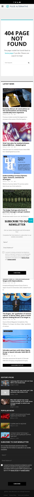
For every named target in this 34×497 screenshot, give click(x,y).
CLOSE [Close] (30, 220)
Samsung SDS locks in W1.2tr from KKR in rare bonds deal (21, 381)
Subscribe (17, 484)
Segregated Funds (8, 331)
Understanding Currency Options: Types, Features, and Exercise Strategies (15, 177)
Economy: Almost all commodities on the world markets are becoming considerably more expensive (16, 111)
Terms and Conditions (23, 495)
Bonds (5, 124)
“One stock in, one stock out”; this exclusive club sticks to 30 (21, 391)
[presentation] (14, 476)
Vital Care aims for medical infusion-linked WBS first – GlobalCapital (16, 144)
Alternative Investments (9, 89)
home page (9, 53)
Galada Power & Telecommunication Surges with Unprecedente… (16, 280)
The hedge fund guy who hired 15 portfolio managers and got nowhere (16, 211)
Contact (6, 495)
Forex (5, 156)
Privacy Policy (12, 495)
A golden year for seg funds (18, 423)
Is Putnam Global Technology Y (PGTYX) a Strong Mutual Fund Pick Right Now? (20, 434)
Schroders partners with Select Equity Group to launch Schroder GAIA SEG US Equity (16, 352)
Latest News (8, 84)
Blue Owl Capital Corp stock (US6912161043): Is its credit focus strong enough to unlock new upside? (21, 402)
